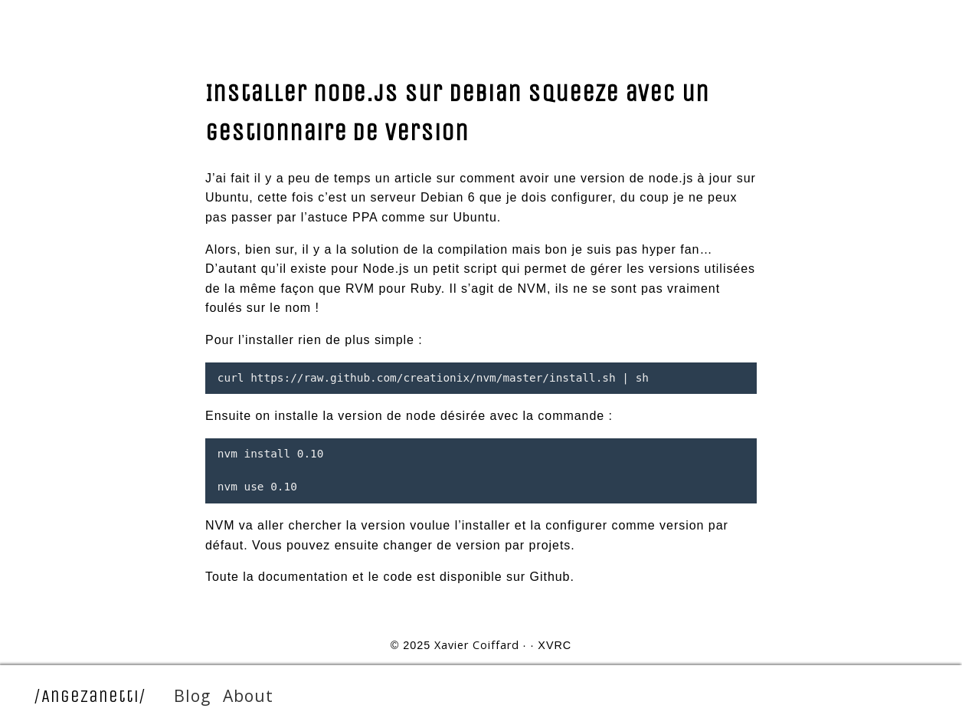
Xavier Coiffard (476, 645)
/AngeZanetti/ (90, 696)
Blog (192, 695)
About (248, 695)
